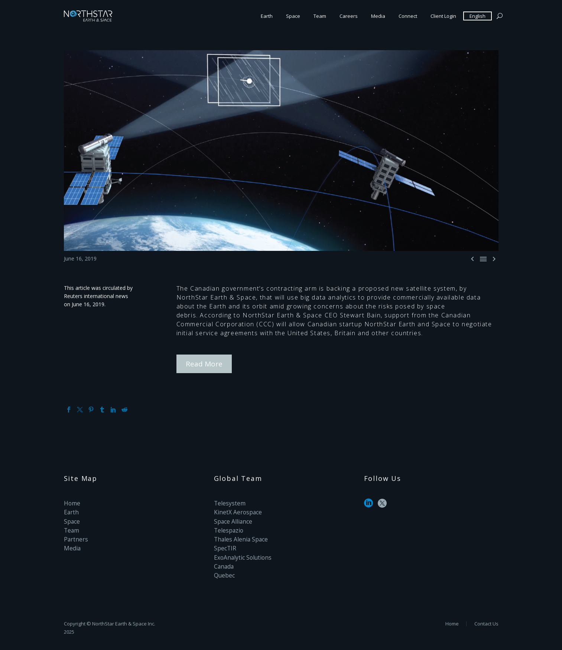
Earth (267, 16)
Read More (204, 363)
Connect (408, 16)
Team (320, 16)
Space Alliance (231, 518)
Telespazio (227, 526)
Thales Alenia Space (238, 534)
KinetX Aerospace (235, 510)
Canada (223, 559)
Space (293, 16)
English (477, 16)
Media (378, 16)
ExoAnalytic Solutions (239, 550)
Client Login (443, 16)
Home (71, 501)
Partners (74, 534)
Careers (349, 16)
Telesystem (228, 501)
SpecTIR (224, 542)
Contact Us (486, 623)
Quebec (223, 567)
